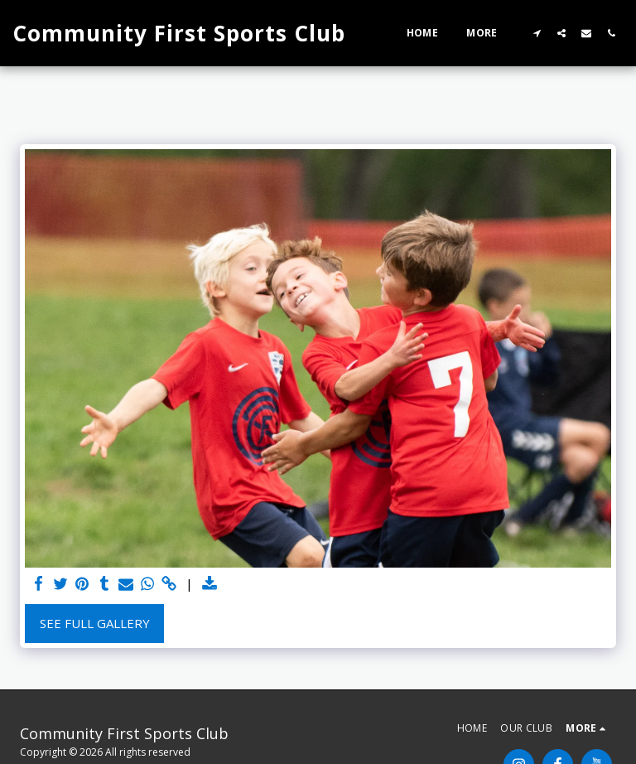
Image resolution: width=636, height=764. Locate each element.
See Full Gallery (95, 623)
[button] (536, 32)
